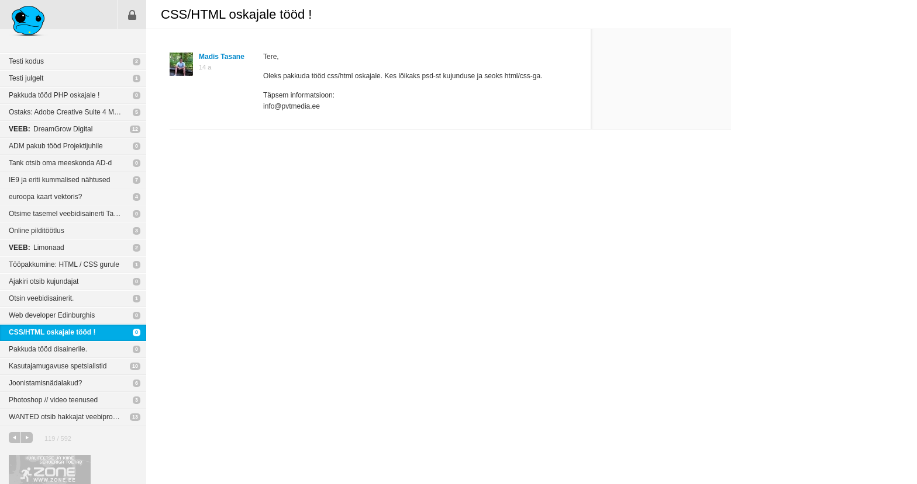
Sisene (132, 14)
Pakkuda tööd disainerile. (48, 349)
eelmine (14, 437)
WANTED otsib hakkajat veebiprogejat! (69, 417)
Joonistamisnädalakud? (45, 383)
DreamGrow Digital (50, 129)
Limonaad (36, 247)
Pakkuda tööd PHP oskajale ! (54, 95)
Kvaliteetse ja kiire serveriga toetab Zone (50, 469)
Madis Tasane (221, 57)
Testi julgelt (26, 78)
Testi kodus (26, 61)
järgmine (27, 437)
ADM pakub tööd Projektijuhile (56, 146)
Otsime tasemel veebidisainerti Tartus (67, 214)
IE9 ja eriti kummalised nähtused (59, 180)
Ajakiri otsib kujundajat (43, 281)
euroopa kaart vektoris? (45, 197)
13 (135, 417)
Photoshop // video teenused (53, 400)
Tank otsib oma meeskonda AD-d (60, 163)
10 (135, 366)
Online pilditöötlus (36, 231)
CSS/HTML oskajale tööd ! (52, 332)
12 (135, 129)
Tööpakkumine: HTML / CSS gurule (64, 264)
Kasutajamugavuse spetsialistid (57, 366)
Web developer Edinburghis (52, 315)
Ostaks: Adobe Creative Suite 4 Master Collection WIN (77, 112)
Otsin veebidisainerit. (41, 298)
